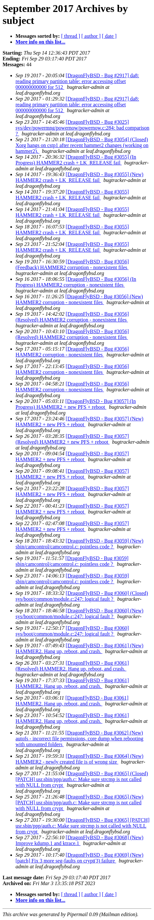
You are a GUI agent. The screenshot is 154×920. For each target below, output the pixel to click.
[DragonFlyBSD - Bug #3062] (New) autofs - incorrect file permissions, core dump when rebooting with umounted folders (79, 738)
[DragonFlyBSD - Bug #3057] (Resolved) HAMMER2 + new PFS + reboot (72, 439)
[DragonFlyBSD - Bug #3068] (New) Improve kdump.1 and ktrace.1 (79, 840)
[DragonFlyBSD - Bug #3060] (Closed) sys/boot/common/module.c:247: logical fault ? (82, 596)
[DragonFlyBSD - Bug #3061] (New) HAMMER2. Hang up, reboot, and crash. (79, 648)
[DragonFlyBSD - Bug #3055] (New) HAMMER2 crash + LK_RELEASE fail (79, 177)
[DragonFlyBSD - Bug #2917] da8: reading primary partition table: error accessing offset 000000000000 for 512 (77, 81)
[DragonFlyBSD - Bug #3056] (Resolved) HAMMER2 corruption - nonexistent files (72, 317)
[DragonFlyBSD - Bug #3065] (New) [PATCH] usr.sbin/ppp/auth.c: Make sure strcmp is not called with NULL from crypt (79, 802)
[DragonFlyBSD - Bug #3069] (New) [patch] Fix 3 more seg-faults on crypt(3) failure (79, 857)
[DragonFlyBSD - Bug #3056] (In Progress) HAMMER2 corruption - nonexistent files (76, 282)
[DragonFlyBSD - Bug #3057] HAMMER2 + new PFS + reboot (72, 456)
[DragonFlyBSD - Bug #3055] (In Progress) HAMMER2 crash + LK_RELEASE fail (76, 159)
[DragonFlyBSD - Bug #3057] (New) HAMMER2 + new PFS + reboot (79, 421)
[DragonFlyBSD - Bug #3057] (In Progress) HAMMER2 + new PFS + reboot (76, 404)
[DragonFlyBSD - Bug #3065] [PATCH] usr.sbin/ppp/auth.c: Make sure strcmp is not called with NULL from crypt (82, 825)
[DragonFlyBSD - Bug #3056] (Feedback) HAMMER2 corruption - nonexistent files (72, 264)
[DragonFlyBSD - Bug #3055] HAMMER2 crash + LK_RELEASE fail (72, 194)
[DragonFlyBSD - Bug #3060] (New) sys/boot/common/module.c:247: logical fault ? (79, 613)
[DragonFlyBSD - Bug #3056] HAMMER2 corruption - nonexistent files (72, 351)
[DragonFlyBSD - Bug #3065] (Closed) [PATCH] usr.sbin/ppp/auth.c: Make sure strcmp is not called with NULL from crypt (82, 779)
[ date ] (109, 36)
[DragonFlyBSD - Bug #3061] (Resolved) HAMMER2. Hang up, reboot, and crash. (72, 665)
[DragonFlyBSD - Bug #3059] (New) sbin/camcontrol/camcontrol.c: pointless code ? (79, 543)
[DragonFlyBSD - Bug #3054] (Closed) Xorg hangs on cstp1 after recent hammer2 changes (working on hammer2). (82, 145)
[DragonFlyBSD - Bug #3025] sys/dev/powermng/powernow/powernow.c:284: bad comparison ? (82, 127)
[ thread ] (70, 36)
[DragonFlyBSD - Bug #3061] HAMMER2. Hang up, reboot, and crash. (72, 683)
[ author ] (91, 36)
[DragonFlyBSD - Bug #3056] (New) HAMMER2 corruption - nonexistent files (79, 299)
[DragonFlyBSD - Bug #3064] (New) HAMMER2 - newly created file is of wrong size (79, 759)
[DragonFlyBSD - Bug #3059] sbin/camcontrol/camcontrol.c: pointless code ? (72, 561)
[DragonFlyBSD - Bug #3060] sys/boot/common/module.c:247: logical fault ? (72, 631)
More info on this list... (40, 42)
